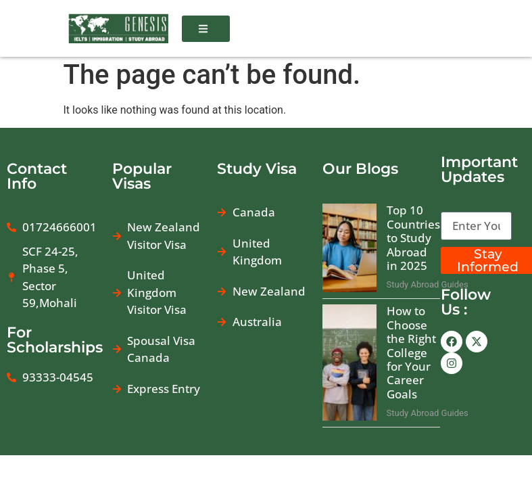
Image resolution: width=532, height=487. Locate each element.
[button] (206, 29)
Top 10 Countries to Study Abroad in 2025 (413, 241)
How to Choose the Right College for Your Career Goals (411, 356)
